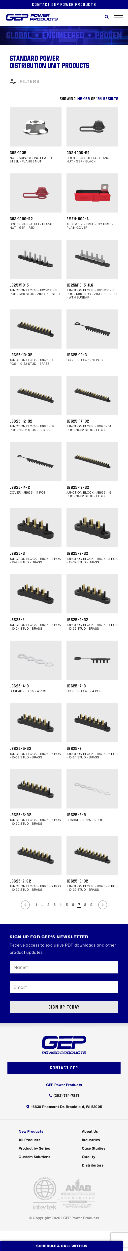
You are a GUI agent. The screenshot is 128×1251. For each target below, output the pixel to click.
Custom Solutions (34, 1156)
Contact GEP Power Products (64, 4)
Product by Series (34, 1148)
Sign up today (63, 1007)
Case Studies (93, 1148)
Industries (91, 1139)
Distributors (92, 1165)
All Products (29, 1139)
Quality (88, 1156)
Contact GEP (64, 1067)
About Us (90, 1131)
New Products (31, 1131)
